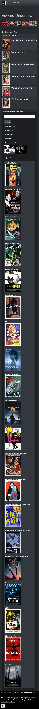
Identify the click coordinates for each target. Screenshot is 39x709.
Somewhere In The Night (13, 189)
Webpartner (9, 130)
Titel (13, 36)
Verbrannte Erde (11, 400)
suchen (7, 122)
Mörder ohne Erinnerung (13, 583)
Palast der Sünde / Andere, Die (15, 479)
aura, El (8, 664)
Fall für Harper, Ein (11, 269)
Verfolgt (8, 427)
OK (3, 706)
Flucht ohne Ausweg (12, 374)
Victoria (8, 349)
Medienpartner (10, 126)
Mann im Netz (18, 52)
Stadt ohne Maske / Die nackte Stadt (17, 504)
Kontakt (8, 139)
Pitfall (7, 608)
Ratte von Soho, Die (12, 243)
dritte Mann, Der (10, 295)
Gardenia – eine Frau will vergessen (17, 530)
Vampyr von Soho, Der (23, 76)
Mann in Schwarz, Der (22, 64)
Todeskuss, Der (10, 217)
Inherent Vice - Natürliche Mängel (16, 556)
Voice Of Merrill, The (21, 88)
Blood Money (9, 322)
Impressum (9, 134)
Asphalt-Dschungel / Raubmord (16, 453)
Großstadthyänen (11, 163)
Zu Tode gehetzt (19, 99)
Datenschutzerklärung (12, 143)
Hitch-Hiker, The (10, 636)
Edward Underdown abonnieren (13, 111)
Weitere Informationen (8, 702)
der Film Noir (13, 3)
